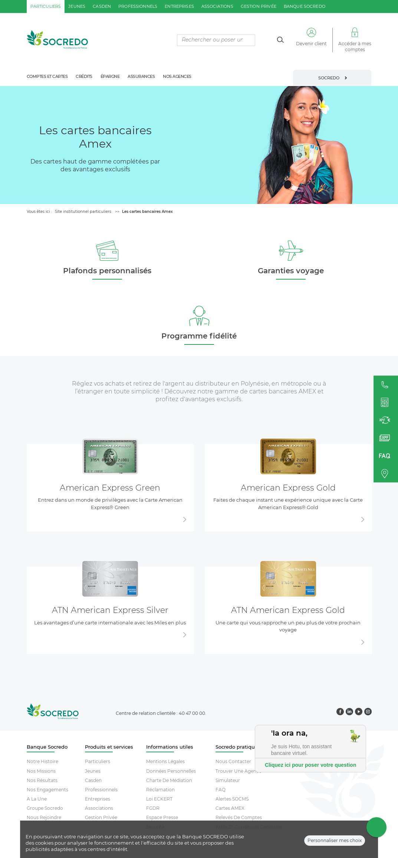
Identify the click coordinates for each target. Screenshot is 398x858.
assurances (141, 76)
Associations (99, 808)
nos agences (177, 76)
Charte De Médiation (169, 780)
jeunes (76, 6)
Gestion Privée (101, 817)
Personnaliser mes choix (334, 844)
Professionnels (101, 789)
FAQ (221, 789)
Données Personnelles (171, 771)
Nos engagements (47, 789)
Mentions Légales (165, 761)
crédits (84, 76)
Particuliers (97, 761)
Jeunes (93, 771)
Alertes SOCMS (232, 799)
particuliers (45, 6)
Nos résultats (42, 780)
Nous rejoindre (44, 817)
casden (102, 6)
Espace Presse (162, 817)
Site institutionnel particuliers (83, 211)
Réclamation (160, 789)
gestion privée (258, 6)
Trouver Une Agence (239, 771)
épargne (110, 76)
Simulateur (228, 780)
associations (217, 6)
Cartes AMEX (230, 808)
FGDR (152, 808)
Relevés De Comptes (239, 817)
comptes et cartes (47, 76)
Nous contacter (233, 761)
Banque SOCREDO (304, 6)
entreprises (179, 6)
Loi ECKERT (159, 799)
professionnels (137, 6)
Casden (93, 780)
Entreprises (97, 799)
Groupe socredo (45, 808)
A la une (37, 799)
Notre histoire (42, 761)
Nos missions (41, 771)
